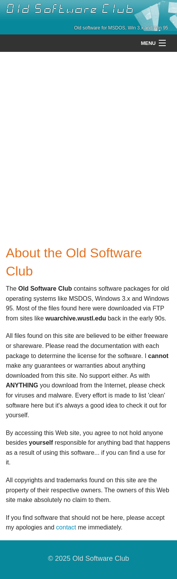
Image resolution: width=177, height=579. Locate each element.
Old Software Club (70, 9)
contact (66, 527)
